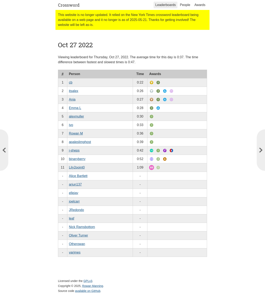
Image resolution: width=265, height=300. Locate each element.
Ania (72, 99)
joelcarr (74, 201)
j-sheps (74, 150)
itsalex (73, 91)
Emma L (75, 108)
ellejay (73, 193)
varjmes (75, 252)
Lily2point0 (77, 167)
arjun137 (75, 184)
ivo (71, 125)
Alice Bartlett (78, 176)
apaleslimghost (80, 142)
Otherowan (77, 244)
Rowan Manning (92, 286)
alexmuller (76, 116)
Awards (199, 5)
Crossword (69, 5)
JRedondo (76, 210)
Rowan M (76, 133)
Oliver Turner (78, 235)
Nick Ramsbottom (82, 227)
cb (70, 82)
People (185, 5)
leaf (71, 218)
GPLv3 (87, 281)
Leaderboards (165, 5)
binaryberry (77, 159)
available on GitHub (87, 291)
